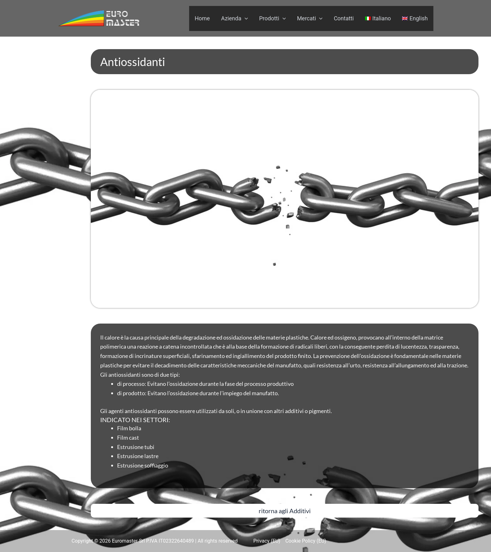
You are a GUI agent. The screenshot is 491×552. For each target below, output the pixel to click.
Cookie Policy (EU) (305, 541)
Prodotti (272, 18)
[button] (284, 511)
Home (202, 18)
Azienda (234, 18)
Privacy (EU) (266, 541)
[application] (244, 18)
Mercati (309, 18)
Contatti (344, 18)
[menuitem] (378, 18)
